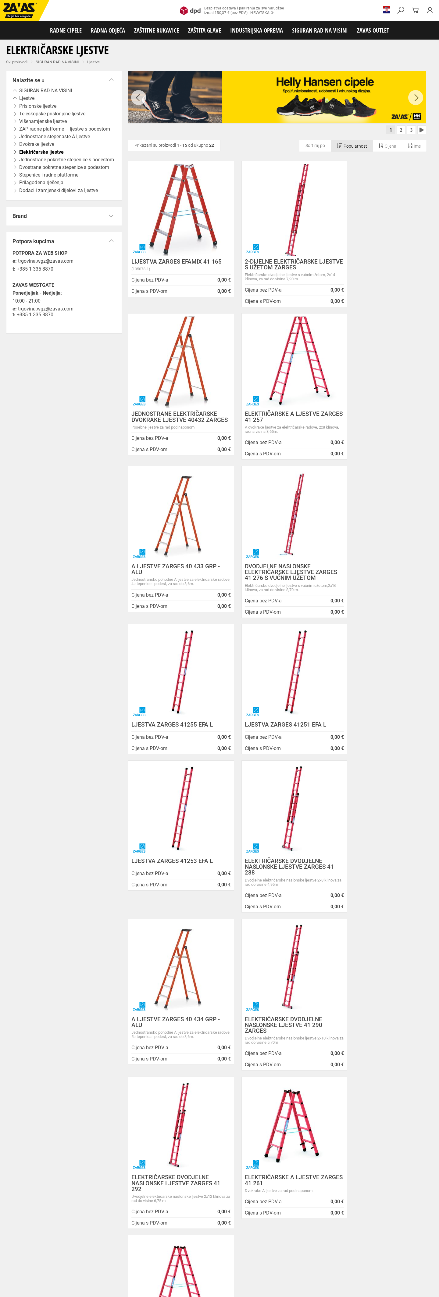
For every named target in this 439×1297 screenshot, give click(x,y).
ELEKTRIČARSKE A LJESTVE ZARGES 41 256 (372, 878)
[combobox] (419, 945)
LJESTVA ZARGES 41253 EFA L (375, 580)
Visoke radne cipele (126, 1227)
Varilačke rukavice (88, 1247)
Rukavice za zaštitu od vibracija (191, 1247)
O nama (108, 1104)
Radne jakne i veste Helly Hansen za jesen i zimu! (248, 1182)
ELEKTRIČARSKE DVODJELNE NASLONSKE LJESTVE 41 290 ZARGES (373, 723)
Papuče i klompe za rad (195, 1227)
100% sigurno (264, 1025)
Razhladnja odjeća (294, 1233)
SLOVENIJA (23, 1199)
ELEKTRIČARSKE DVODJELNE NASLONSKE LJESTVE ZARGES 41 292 (171, 881)
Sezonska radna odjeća (81, 1233)
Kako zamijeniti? (173, 1031)
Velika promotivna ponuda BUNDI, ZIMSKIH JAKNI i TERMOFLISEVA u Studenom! (248, 1149)
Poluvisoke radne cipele (86, 1227)
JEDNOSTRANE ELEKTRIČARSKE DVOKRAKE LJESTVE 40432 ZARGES (378, 268)
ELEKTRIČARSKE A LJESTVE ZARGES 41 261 (270, 878)
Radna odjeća (46, 1233)
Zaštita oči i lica (47, 1260)
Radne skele (119, 1273)
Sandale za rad (159, 1227)
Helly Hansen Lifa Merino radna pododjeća (247, 1126)
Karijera (107, 1141)
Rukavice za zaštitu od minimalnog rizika (344, 1240)
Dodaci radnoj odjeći (163, 1233)
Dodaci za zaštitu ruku (132, 1253)
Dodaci (240, 1227)
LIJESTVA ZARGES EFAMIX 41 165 (170, 265)
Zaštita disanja (77, 1260)
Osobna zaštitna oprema (68, 1273)
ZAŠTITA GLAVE (204, 30)
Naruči (385, 1172)
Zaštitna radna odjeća (123, 1233)
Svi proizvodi (16, 62)
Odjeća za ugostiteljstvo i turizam (246, 1233)
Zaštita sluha (105, 1260)
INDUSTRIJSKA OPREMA (256, 30)
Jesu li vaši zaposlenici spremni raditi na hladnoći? (245, 1169)
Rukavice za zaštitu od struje (85, 1253)
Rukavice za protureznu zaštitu (198, 1240)
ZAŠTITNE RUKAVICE (156, 30)
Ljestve (93, 62)
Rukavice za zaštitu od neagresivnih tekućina (319, 1247)
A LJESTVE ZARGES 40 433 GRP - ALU (275, 419)
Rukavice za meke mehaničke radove (73, 1240)
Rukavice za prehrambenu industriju (390, 1247)
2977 (356, 1023)
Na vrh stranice (416, 1288)
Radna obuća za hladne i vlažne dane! (242, 1159)
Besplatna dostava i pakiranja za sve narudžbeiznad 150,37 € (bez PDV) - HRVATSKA (232, 10)
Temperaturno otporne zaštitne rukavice (36, 1247)
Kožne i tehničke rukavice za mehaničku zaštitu (267, 1240)
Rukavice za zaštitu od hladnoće (134, 1247)
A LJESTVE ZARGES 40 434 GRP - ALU (275, 720)
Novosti (212, 1104)
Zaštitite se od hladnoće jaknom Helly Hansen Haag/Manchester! (251, 1136)
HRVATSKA (22, 1189)
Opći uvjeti (110, 1111)
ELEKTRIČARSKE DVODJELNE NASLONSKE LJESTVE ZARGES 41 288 (171, 723)
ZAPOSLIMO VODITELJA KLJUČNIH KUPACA (250, 1111)
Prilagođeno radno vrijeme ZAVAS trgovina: (248, 1119)
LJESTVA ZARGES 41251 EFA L (274, 580)
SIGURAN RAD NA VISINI (320, 30)
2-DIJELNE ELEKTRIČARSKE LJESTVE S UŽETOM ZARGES (271, 265)
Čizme (224, 1227)
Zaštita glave (130, 1260)
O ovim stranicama (119, 1126)
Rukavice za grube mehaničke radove (138, 1240)
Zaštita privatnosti (118, 1119)
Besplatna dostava (81, 1031)
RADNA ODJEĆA (108, 30)
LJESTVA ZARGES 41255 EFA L (172, 580)
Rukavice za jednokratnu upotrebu (250, 1247)
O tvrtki (106, 1134)
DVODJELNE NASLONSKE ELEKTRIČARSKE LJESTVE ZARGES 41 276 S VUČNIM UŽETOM (370, 425)
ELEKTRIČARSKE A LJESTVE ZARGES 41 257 (168, 419)
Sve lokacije (23, 1179)
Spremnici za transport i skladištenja (78, 1267)
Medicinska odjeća (199, 1233)
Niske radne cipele (47, 1227)
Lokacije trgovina (117, 1149)
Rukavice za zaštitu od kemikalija (30, 1253)
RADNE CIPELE (66, 30)
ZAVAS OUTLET (373, 30)
